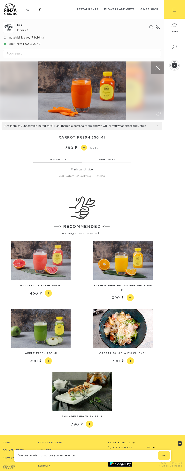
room (88, 125)
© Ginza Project (171, 463)
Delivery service (9, 467)
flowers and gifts (119, 9)
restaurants (87, 9)
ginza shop (149, 9)
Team (6, 442)
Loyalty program (49, 442)
